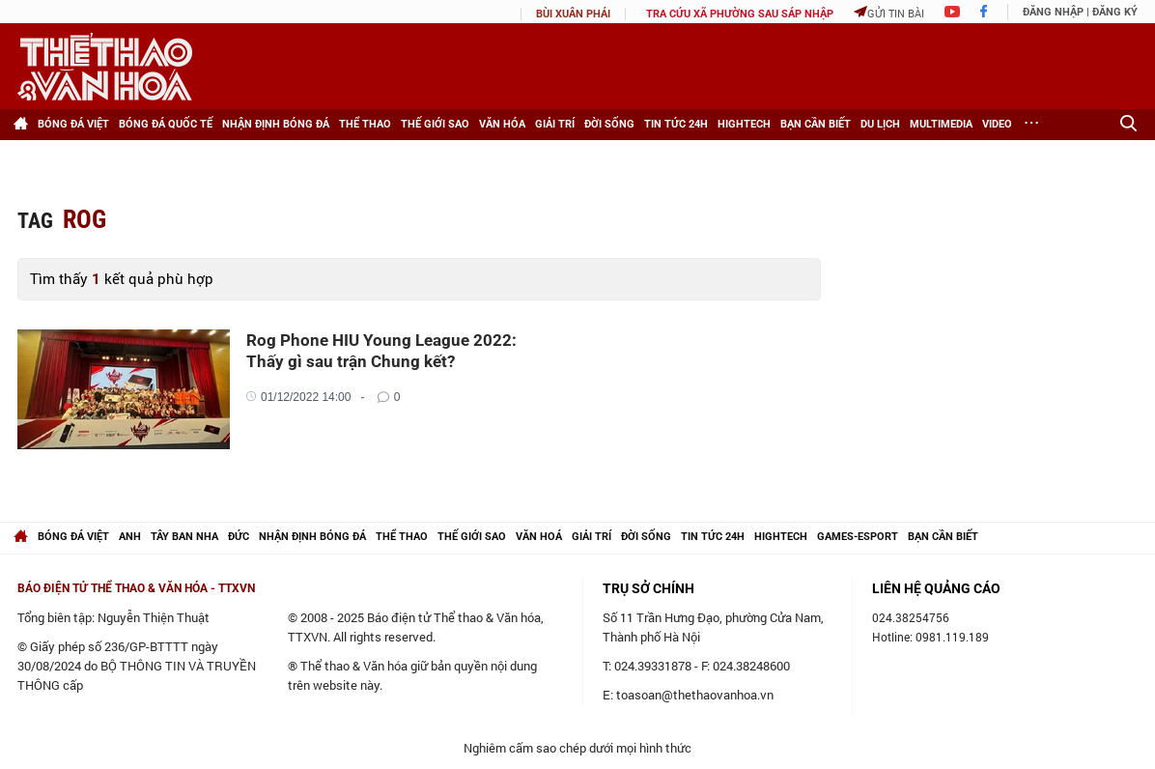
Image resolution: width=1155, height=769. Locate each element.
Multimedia (941, 124)
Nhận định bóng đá (275, 124)
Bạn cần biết (815, 124)
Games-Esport (857, 536)
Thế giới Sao (435, 124)
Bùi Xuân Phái (573, 14)
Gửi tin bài (889, 13)
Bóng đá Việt (73, 124)
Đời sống (609, 124)
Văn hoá (539, 536)
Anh (130, 536)
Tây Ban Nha (184, 536)
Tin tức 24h (676, 124)
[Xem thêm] (1031, 124)
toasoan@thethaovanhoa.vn (695, 694)
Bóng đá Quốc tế (165, 124)
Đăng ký (1115, 12)
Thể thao (365, 124)
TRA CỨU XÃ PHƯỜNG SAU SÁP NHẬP (739, 14)
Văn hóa (502, 124)
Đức (238, 536)
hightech (780, 536)
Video (997, 124)
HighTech (744, 124)
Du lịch (880, 124)
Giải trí (555, 124)
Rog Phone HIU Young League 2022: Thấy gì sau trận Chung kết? (381, 350)
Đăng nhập (1053, 12)
